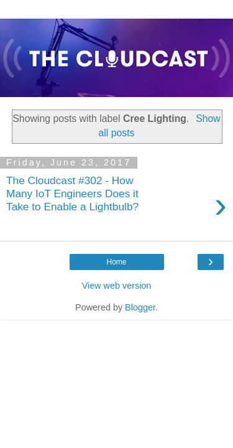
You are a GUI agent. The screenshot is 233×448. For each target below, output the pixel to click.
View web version (117, 286)
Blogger (140, 307)
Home (116, 262)
